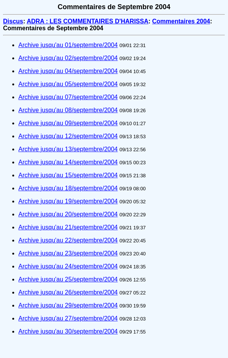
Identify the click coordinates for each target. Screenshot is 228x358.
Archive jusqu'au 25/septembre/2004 (68, 279)
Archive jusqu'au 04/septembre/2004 (68, 71)
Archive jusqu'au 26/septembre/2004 (68, 292)
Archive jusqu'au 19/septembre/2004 (68, 201)
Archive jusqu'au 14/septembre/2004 (68, 162)
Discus (13, 21)
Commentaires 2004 (181, 21)
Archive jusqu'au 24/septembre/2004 (68, 266)
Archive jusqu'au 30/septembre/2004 (68, 331)
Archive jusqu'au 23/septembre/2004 (68, 253)
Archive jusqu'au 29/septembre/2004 (68, 305)
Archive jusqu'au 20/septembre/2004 (68, 214)
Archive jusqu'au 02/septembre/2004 (68, 58)
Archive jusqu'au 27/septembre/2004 (68, 318)
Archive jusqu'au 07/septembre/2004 (68, 97)
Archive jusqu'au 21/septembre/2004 (68, 227)
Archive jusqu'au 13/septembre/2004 (68, 149)
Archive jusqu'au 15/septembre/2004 (68, 175)
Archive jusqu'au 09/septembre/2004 (68, 123)
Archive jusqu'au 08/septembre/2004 (68, 110)
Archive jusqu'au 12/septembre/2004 (68, 136)
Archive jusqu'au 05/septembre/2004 (68, 84)
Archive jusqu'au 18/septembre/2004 (68, 188)
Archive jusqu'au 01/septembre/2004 (68, 45)
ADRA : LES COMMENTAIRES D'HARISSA (88, 21)
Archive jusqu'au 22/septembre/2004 (68, 240)
